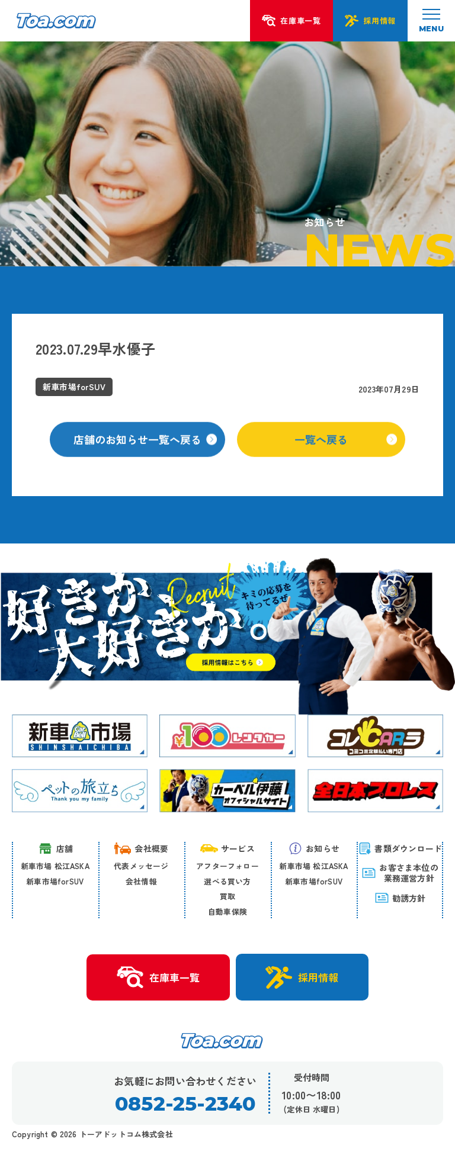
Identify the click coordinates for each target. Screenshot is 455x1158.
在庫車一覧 (158, 977)
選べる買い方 (227, 881)
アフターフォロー (227, 865)
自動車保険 (227, 911)
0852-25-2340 (185, 1104)
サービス (227, 848)
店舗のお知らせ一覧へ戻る (145, 448)
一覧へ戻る (345, 448)
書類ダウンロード (400, 848)
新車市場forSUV (55, 881)
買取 (227, 896)
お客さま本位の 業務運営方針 (399, 872)
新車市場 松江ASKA (55, 865)
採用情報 (301, 977)
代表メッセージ (141, 865)
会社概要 (141, 848)
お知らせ (313, 848)
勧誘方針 (400, 897)
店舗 (55, 848)
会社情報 (141, 881)
